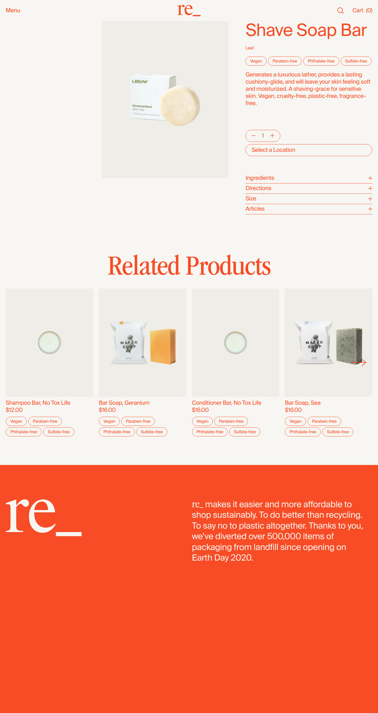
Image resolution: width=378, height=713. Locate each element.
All (9, 24)
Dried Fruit (19, 144)
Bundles (16, 200)
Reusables (19, 87)
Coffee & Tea (22, 108)
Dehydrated (20, 180)
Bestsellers (20, 39)
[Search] (340, 10)
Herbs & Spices (25, 123)
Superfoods (20, 116)
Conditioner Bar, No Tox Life (226, 403)
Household (19, 80)
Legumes (18, 166)
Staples (15, 46)
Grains (14, 130)
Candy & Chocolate (30, 137)
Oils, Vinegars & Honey (34, 94)
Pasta (13, 173)
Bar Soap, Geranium (124, 403)
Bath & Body (21, 73)
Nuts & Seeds (23, 101)
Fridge (14, 187)
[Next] (359, 362)
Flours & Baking (25, 151)
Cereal (14, 158)
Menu (13, 10)
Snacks (15, 66)
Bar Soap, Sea (303, 403)
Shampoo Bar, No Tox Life (38, 403)
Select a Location (273, 150)
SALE (12, 53)
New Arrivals (21, 31)
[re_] (189, 10)
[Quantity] (263, 136)
